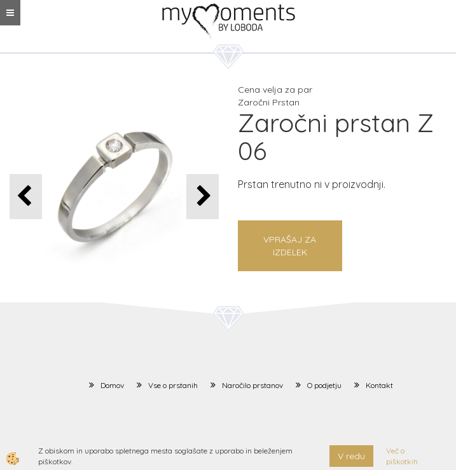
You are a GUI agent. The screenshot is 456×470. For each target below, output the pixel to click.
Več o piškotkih (402, 456)
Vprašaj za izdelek (289, 246)
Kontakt (379, 385)
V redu (351, 456)
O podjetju (324, 385)
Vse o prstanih (173, 385)
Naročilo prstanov (252, 385)
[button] (202, 196)
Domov (112, 385)
